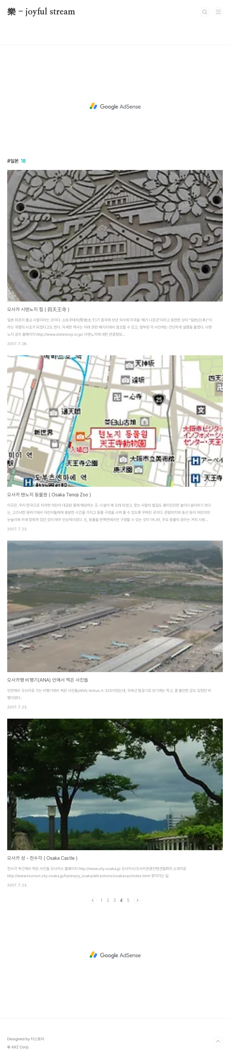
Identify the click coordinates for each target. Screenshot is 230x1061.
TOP (218, 1041)
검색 (204, 12)
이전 (93, 900)
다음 (137, 900)
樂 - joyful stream (41, 12)
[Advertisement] (115, 106)
